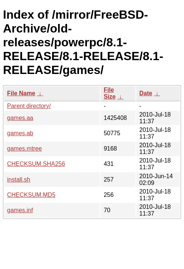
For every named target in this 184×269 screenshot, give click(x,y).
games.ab (20, 133)
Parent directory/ (29, 106)
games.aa (20, 118)
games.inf (20, 210)
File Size (109, 93)
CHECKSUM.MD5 (31, 195)
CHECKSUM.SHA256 (36, 164)
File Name (21, 93)
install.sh (18, 179)
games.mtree (24, 148)
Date (145, 93)
